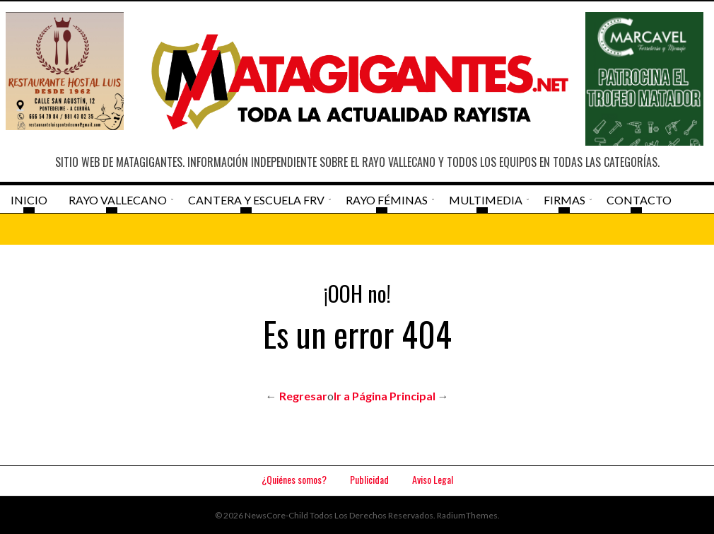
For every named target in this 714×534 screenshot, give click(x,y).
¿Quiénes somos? (294, 479)
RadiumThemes (467, 515)
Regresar (303, 395)
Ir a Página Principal (384, 395)
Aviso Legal (432, 479)
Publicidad (369, 479)
